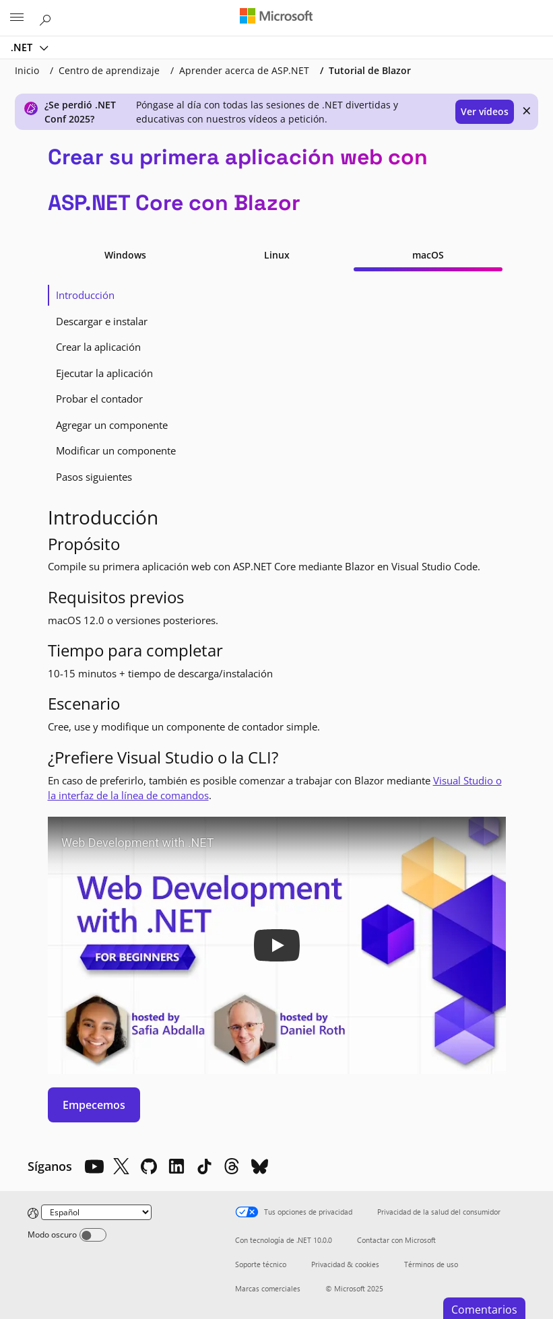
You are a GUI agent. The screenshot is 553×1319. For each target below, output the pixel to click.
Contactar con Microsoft (396, 1240)
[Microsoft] (276, 17)
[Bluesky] (259, 1166)
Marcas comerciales (267, 1288)
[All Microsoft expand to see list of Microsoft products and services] (17, 18)
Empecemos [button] (94, 1104)
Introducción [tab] (85, 295)
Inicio (27, 70)
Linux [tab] (277, 254)
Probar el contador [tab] (99, 398)
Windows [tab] (125, 254)
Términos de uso (431, 1264)
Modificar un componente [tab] (116, 450)
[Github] (148, 1166)
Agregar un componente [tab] (112, 425)
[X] (121, 1166)
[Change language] (96, 1212)
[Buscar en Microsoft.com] (47, 17)
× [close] (526, 110)
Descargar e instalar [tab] (102, 321)
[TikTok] (204, 1166)
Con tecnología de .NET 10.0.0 (283, 1240)
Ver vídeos (485, 111)
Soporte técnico (260, 1264)
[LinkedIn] (176, 1166)
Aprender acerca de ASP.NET (244, 70)
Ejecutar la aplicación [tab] (104, 373)
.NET (23, 47)
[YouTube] (93, 1166)
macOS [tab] (428, 254)
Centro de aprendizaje (109, 70)
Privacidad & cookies (345, 1264)
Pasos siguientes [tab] (94, 476)
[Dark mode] (92, 1235)
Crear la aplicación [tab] (98, 346)
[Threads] (231, 1166)
